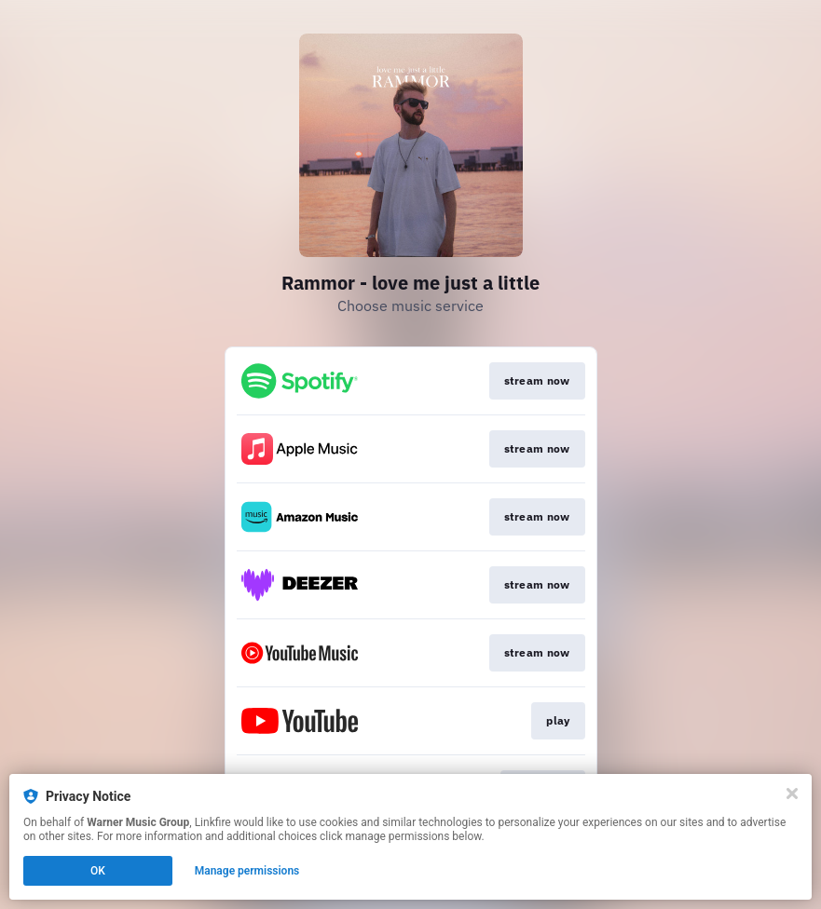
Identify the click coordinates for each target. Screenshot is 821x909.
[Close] (792, 793)
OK (97, 870)
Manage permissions (247, 870)
